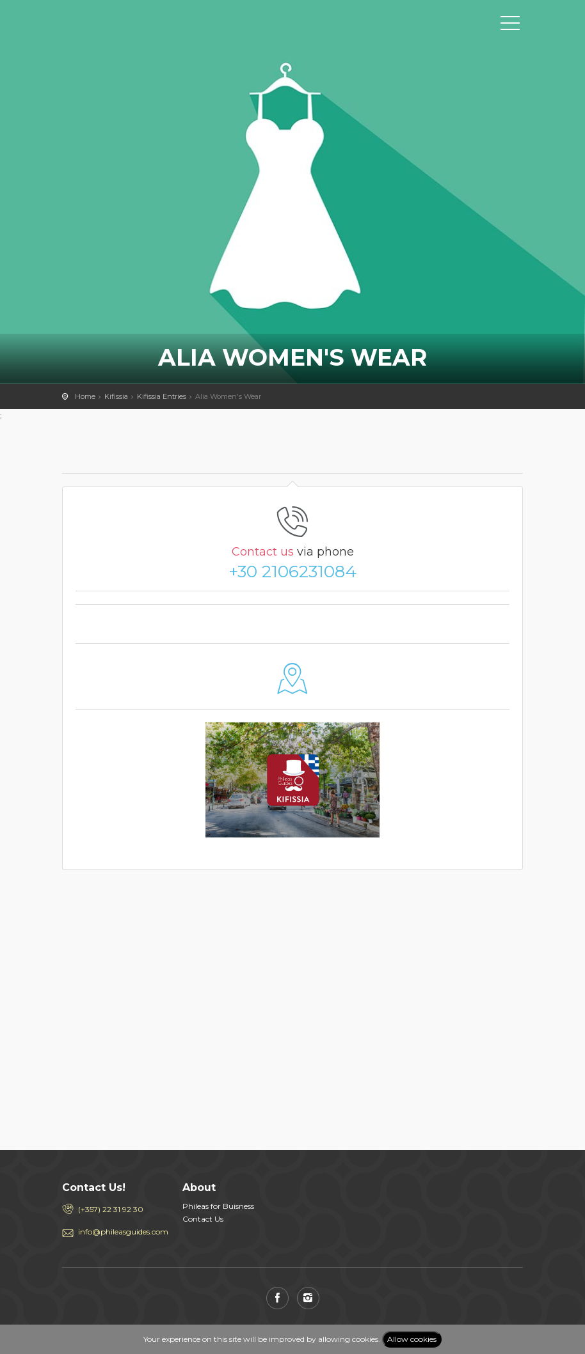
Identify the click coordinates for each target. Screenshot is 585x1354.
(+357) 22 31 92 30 (110, 1209)
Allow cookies (412, 1339)
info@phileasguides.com (120, 1231)
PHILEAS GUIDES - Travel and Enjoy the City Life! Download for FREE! (119, 22)
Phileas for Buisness (218, 1206)
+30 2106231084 (292, 571)
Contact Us (202, 1219)
